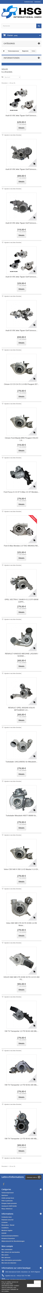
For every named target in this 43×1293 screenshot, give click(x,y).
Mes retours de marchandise (11, 1252)
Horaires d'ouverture (8, 1238)
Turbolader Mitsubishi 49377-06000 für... (21, 816)
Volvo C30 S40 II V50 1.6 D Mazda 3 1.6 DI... (21, 869)
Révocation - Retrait (8, 1225)
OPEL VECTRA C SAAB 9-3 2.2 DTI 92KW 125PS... (21, 601)
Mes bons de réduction (9, 1263)
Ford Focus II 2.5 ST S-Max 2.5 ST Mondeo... (21, 492)
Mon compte (7, 1246)
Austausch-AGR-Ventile (9, 1206)
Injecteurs (5, 1195)
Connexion (37, 1)
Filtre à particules (7, 1200)
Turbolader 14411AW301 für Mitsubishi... (22, 762)
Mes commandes (7, 1249)
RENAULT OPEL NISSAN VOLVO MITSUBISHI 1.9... (21, 709)
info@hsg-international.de (18, 1279)
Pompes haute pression (9, 1203)
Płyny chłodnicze (7, 1209)
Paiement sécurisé (7, 1220)
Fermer (37, 1282)
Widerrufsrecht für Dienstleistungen (13, 1241)
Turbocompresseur (8, 1192)
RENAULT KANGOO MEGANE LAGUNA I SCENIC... (21, 655)
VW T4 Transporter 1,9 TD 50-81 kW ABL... (21, 1031)
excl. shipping (22, 124)
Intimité (4, 1233)
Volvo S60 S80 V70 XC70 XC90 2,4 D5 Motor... (21, 924)
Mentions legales (7, 1230)
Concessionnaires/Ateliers (10, 1236)
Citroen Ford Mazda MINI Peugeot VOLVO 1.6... (21, 439)
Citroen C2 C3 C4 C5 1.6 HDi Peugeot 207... (21, 384)
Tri (2, 77)
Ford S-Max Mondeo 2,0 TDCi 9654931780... (21, 546)
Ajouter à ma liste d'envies (12, 135)
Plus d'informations (34, 1285)
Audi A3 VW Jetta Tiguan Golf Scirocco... (21, 116)
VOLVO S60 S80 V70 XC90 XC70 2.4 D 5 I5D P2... (21, 978)
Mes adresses (6, 1257)
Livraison (5, 1222)
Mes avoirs (5, 1255)
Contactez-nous (28, 1)
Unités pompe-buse (8, 1198)
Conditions (5, 1228)
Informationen (11, 58)
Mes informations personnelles (11, 1260)
